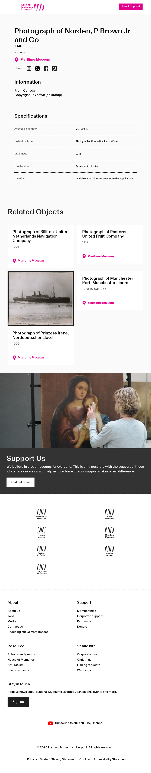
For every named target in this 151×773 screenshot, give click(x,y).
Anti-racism (16, 665)
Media (12, 621)
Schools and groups (21, 654)
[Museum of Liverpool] (42, 514)
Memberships (86, 611)
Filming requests (88, 665)
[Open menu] (10, 7)
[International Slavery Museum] (42, 532)
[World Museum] (109, 514)
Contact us (15, 626)
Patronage (84, 621)
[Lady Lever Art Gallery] (42, 569)
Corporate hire (87, 654)
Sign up (18, 702)
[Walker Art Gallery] (42, 551)
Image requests (18, 670)
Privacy (32, 759)
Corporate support (90, 616)
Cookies (85, 759)
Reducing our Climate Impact (28, 632)
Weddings (84, 670)
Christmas (84, 659)
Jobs (11, 616)
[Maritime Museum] (109, 532)
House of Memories (21, 659)
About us (14, 611)
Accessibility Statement (110, 759)
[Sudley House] (109, 551)
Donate (82, 626)
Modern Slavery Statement (58, 759)
